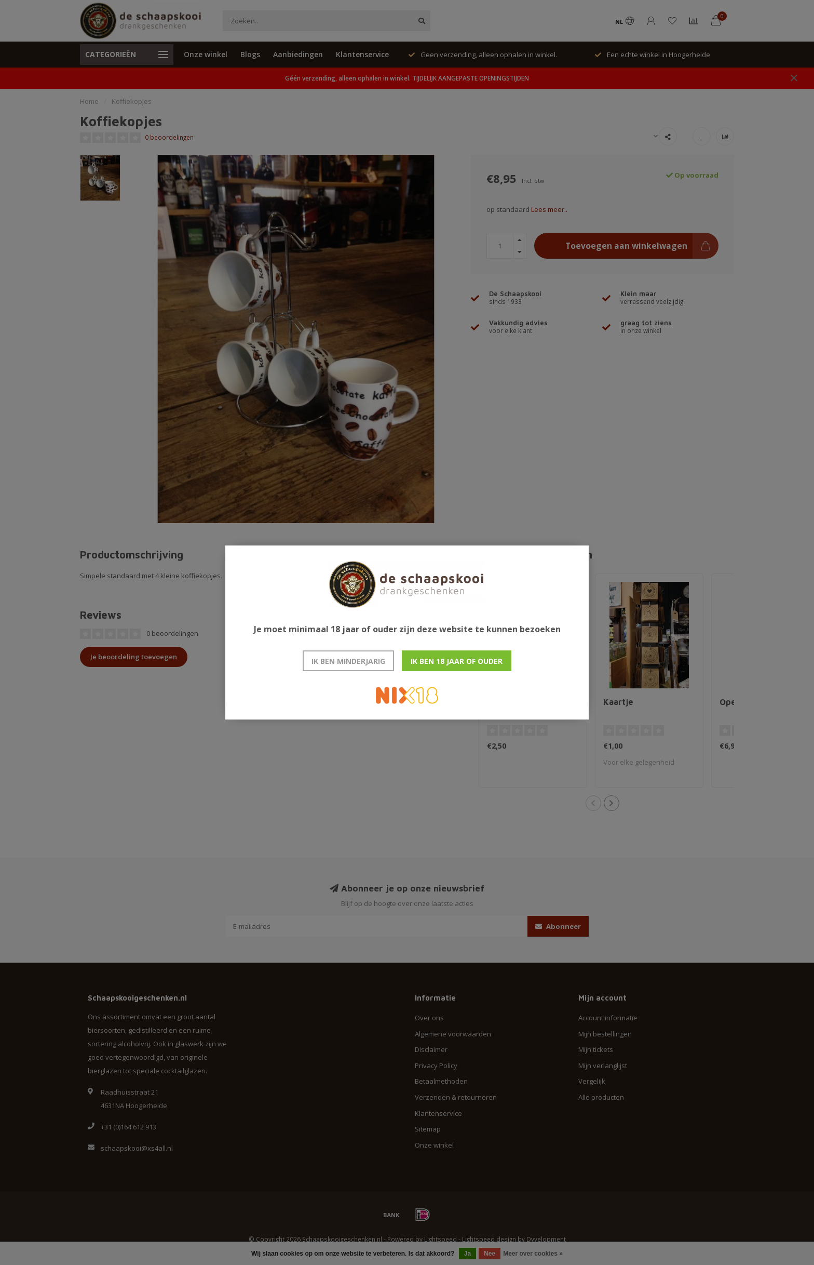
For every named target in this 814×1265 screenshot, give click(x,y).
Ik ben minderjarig (348, 661)
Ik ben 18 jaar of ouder (457, 661)
